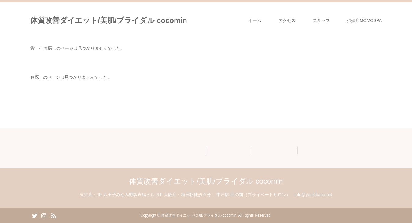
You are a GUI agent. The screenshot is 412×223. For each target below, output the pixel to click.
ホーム (254, 20)
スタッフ (321, 20)
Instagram (43, 215)
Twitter (34, 215)
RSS (53, 215)
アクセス (287, 20)
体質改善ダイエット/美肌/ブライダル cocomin (108, 20)
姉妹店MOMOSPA (364, 20)
